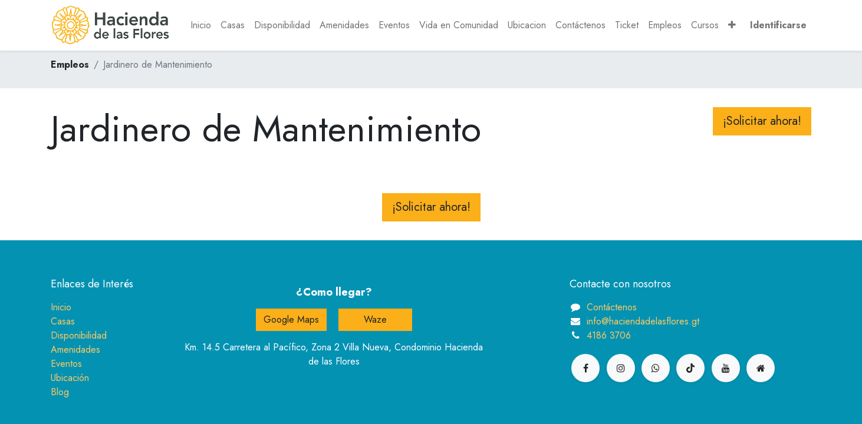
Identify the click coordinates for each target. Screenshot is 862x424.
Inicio (61, 307)
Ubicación (70, 378)
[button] (732, 25)
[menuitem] (201, 25)
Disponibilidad (79, 335)
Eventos (66, 363)
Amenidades (75, 349)
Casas (63, 321)
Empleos (70, 64)
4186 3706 (609, 335)
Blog (60, 392)
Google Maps (291, 319)
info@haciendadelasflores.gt (643, 321)
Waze (375, 319)
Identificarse (778, 25)
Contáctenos (612, 307)
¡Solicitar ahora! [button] (762, 121)
